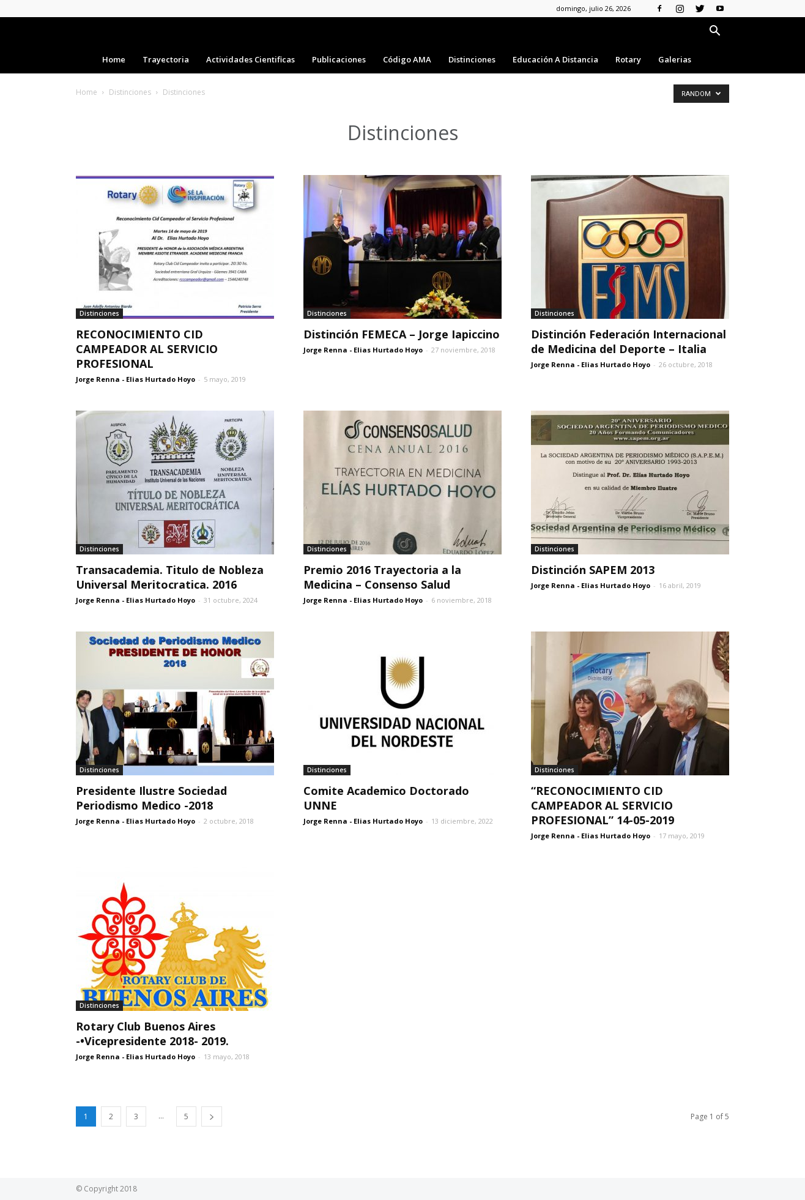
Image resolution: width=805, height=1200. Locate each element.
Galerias (674, 59)
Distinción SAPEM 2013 (593, 569)
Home (113, 59)
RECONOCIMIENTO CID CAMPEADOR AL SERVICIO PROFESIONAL (147, 349)
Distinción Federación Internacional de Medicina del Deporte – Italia (628, 341)
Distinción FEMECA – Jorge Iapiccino (401, 334)
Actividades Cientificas (250, 59)
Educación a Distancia (555, 59)
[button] (714, 32)
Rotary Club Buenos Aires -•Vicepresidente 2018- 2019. (152, 1033)
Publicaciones (339, 59)
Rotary (628, 59)
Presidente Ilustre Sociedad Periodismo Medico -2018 (151, 798)
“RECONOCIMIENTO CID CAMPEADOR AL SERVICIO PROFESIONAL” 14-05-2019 (602, 805)
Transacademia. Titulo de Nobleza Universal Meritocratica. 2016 (170, 577)
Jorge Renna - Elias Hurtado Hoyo (135, 379)
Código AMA (407, 59)
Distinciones (471, 59)
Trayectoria (166, 59)
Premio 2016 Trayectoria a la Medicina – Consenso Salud (382, 577)
